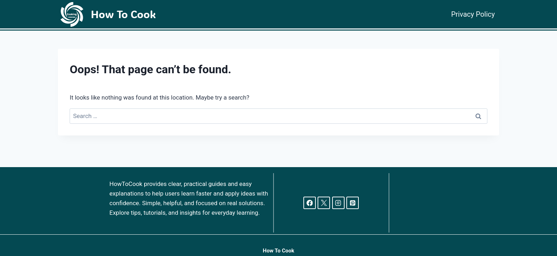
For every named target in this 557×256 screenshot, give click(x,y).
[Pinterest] (352, 203)
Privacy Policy (473, 14)
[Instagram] (338, 203)
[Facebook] (309, 203)
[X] (324, 203)
